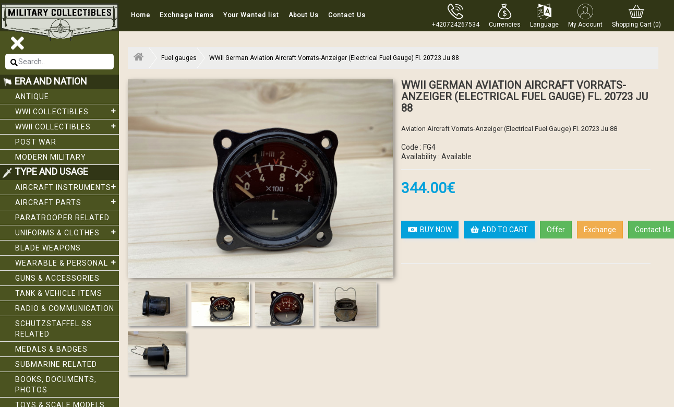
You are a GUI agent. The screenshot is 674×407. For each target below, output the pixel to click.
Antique (32, 96)
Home (140, 15)
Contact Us (347, 15)
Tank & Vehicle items (58, 293)
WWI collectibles (67, 111)
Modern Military (50, 157)
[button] (505, 16)
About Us (303, 15)
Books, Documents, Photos (56, 384)
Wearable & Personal (67, 262)
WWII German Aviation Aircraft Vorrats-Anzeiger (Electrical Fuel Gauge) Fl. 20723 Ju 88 (334, 58)
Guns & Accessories (57, 278)
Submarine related (56, 364)
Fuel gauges (179, 58)
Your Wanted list (251, 15)
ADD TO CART (499, 229)
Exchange (600, 229)
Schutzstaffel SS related (53, 328)
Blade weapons (48, 248)
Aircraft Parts (67, 202)
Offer (556, 229)
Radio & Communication (64, 308)
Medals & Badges (51, 349)
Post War (35, 142)
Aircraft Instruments (67, 186)
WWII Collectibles (67, 126)
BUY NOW (430, 229)
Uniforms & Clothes (67, 232)
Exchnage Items (187, 15)
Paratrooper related (62, 217)
